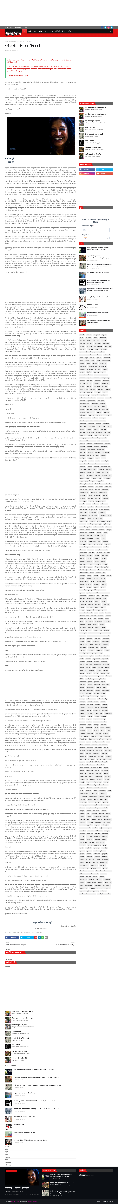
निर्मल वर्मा (97, 561)
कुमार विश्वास (82, 458)
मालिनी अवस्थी (91, 670)
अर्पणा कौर (89, 386)
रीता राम (102, 727)
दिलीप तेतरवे (91, 532)
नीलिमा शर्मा (107, 570)
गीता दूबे (87, 478)
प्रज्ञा (101, 593)
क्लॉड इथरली (101, 469)
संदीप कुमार (82, 816)
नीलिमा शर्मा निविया (84, 573)
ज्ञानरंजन (88, 504)
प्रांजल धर (98, 610)
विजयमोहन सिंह (90, 750)
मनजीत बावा (103, 647)
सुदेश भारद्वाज (82, 845)
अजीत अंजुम (82, 343)
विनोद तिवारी (100, 756)
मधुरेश (97, 647)
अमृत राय (97, 375)
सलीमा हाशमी (105, 833)
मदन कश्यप (105, 644)
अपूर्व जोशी (82, 363)
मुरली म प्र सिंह (83, 681)
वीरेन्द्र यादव (106, 773)
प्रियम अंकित (108, 613)
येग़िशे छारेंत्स (88, 693)
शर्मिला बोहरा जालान (97, 782)
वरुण (108, 742)
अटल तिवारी (89, 343)
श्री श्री (100, 805)
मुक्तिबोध (81, 679)
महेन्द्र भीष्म (82, 664)
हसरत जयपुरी (107, 888)
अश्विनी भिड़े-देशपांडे (91, 398)
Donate (11, 27)
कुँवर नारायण (82, 455)
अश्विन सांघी (82, 398)
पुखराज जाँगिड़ (83, 590)
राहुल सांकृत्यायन (89, 727)
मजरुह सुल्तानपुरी (83, 644)
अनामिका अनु (104, 349)
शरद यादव (89, 782)
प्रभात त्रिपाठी (97, 604)
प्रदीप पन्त (82, 601)
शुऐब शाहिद (101, 796)
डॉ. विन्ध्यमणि (92, 521)
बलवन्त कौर (90, 627)
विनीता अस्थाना (96, 753)
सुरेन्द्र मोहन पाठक (83, 859)
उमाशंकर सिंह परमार (101, 426)
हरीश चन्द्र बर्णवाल (107, 885)
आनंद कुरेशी (102, 403)
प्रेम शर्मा (89, 618)
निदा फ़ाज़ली (103, 558)
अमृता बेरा (89, 378)
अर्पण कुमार (82, 386)
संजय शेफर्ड (104, 810)
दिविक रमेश (99, 532)
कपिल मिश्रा (82, 443)
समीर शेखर (95, 828)
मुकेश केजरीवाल (92, 676)
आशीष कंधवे (87, 418)
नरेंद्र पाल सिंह (99, 552)
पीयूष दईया (103, 587)
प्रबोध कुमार (103, 601)
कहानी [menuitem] (29, 31)
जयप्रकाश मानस (83, 495)
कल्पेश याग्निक (104, 446)
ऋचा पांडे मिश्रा (83, 435)
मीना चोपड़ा (89, 673)
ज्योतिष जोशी (82, 507)
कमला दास (89, 446)
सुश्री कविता (93, 868)
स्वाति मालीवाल (106, 879)
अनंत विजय (89, 346)
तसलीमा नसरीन (98, 524)
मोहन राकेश (82, 687)
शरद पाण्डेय (82, 782)
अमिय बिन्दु (103, 372)
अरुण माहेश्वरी (106, 380)
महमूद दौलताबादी (96, 659)
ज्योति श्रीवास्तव (104, 504)
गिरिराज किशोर (89, 475)
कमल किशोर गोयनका (98, 443)
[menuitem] (24, 31)
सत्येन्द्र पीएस (82, 825)
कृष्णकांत (97, 461)
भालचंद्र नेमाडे (90, 636)
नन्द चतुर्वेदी (104, 550)
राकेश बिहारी (82, 713)
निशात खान (90, 564)
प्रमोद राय (103, 607)
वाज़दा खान (94, 745)
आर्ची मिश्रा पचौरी (90, 412)
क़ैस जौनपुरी (100, 894)
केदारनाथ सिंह (82, 466)
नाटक (6, 1154)
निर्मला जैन (103, 561)
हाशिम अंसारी (82, 891)
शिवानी (109, 790)
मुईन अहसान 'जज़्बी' (105, 673)
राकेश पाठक (104, 710)
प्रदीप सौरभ (97, 601)
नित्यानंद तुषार (96, 558)
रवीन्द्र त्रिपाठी (97, 704)
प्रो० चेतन (82, 621)
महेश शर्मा (82, 667)
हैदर (87, 894)
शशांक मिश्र (106, 782)
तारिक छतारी (82, 527)
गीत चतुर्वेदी (104, 475)
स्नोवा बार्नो (95, 876)
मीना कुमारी (82, 673)
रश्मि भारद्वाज (82, 710)
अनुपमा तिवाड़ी (107, 357)
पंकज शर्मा (109, 575)
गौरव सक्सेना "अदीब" (106, 484)
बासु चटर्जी (97, 627)
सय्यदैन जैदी (108, 828)
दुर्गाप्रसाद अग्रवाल (92, 541)
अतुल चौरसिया (106, 343)
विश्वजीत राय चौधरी (84, 765)
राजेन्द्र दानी (97, 716)
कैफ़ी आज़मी (96, 466)
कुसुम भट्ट (97, 458)
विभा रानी (99, 759)
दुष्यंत (99, 541)
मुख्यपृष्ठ (6, 41)
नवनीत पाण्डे (89, 555)
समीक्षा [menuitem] (40, 31)
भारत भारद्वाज (99, 633)
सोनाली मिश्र (90, 871)
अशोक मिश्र (105, 392)
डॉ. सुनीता (109, 521)
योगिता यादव (96, 693)
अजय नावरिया (96, 340)
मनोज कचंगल (90, 653)
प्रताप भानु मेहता (83, 595)
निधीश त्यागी (89, 561)
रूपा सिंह (89, 730)
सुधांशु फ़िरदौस (88, 848)
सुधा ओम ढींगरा (97, 845)
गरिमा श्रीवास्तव (105, 472)
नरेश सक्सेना (106, 552)
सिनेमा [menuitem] (63, 31)
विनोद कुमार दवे (83, 756)
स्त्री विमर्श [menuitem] (57, 31)
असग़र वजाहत (101, 398)
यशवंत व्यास (82, 690)
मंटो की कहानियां (8, 1165)
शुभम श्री (108, 796)
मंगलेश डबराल (97, 638)
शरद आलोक (99, 779)
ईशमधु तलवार (91, 423)
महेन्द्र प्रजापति (104, 661)
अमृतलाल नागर (104, 375)
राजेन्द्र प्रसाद (103, 716)
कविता (6, 1149)
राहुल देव (81, 727)
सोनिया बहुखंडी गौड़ (107, 871)
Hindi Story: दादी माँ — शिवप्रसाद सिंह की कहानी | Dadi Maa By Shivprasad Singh (34, 1101)
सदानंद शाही (96, 825)
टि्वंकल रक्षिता (90, 507)
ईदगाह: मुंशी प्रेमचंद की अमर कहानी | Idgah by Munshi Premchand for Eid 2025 (34, 1069)
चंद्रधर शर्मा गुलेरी (99, 487)
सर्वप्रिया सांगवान (98, 831)
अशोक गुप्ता (89, 392)
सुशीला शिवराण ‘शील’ (84, 868)
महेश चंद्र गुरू (89, 664)
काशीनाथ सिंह (82, 452)
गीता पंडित (94, 478)
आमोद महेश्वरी (83, 406)
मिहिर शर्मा (105, 670)
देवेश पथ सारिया (90, 547)
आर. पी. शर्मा (97, 406)
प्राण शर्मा (104, 610)
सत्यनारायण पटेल (106, 822)
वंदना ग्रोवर (82, 742)
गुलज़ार (81, 481)
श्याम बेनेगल (105, 802)
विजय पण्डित (89, 747)
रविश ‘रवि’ (103, 702)
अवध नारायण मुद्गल (84, 389)
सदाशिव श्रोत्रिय (105, 825)
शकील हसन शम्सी (98, 776)
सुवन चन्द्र (82, 862)
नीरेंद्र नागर (96, 567)
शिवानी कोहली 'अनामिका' (85, 793)
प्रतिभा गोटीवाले (105, 595)
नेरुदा (104, 573)
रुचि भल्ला (108, 727)
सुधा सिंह (81, 848)
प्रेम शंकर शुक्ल (83, 618)
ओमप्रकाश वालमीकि (84, 441)
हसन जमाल (99, 888)
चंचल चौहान (90, 487)
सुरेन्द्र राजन (91, 859)
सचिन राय (100, 819)
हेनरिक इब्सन (103, 891)
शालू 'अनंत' (82, 788)
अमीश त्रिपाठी (89, 375)
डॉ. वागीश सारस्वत (83, 521)
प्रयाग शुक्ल (82, 610)
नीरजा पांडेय (89, 567)
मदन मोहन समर (83, 647)
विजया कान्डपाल (108, 750)
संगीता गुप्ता (96, 808)
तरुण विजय (90, 524)
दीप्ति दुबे (103, 538)
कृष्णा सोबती (82, 464)
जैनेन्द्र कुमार (91, 501)
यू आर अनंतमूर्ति (105, 690)
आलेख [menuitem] (69, 31)
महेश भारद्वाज (106, 664)
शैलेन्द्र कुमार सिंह (83, 802)
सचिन (88, 819)
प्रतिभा (98, 595)
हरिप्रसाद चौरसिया (88, 885)
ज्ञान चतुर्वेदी (82, 504)
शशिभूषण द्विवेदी (96, 785)
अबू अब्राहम (94, 363)
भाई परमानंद (91, 633)
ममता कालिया (98, 656)
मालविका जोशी (83, 670)
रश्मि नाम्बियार (90, 707)
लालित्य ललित (107, 736)
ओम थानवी (90, 438)
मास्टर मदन (99, 670)
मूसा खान (90, 681)
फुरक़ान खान (82, 624)
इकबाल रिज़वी (89, 421)
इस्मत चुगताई (102, 421)
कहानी (10, 932)
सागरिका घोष (89, 836)
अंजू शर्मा (81, 337)
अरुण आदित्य (89, 380)
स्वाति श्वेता (82, 882)
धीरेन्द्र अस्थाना (90, 550)
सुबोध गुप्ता (82, 853)
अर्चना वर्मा (89, 383)
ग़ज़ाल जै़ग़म (107, 894)
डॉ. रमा (109, 515)
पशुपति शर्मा (88, 584)
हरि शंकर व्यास (108, 882)
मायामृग (94, 667)
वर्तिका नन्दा (87, 745)
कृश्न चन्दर (103, 458)
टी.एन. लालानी (99, 507)
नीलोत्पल (92, 573)
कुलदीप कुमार (90, 458)
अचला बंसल (82, 340)
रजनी (88, 699)
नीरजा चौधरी (82, 567)
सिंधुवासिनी (82, 839)
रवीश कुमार (105, 704)
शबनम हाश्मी (107, 776)
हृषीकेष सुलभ (96, 891)
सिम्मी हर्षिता (97, 839)
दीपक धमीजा (82, 538)
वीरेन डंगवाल (98, 773)
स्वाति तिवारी (98, 879)
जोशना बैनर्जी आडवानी (100, 501)
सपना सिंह (88, 828)
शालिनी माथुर (105, 785)
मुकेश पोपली (100, 676)
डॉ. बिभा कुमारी (103, 515)
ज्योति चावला (95, 504)
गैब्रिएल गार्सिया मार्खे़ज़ (89, 481)
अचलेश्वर (89, 340)
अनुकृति (81, 357)
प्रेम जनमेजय (100, 616)
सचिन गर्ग (94, 819)
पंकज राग (103, 575)
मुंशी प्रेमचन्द (96, 673)
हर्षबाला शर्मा (92, 888)
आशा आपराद (108, 415)
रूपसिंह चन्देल (82, 730)
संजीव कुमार (94, 813)
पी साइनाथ (82, 587)
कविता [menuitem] (35, 31)
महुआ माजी (96, 661)
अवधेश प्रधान (100, 389)
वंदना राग (14, 932)
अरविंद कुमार (96, 378)
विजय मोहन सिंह (98, 747)
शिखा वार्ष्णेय (89, 788)
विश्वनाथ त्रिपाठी (100, 765)
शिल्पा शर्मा (96, 788)
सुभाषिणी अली (97, 853)
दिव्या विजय (89, 535)
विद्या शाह (82, 753)
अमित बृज (105, 369)
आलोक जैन (99, 412)
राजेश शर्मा (96, 722)
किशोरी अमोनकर (105, 452)
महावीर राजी (89, 661)
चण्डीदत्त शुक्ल (108, 487)
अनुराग (92, 360)
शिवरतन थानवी (102, 790)
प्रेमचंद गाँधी (100, 618)
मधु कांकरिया (91, 647)
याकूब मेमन (98, 690)
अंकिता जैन (82, 335)
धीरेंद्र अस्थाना (82, 550)
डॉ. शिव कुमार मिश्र (101, 521)
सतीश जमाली (82, 822)
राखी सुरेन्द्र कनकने (99, 713)
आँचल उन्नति (108, 398)
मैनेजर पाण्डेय (97, 684)
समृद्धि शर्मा (101, 828)
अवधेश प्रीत (107, 389)
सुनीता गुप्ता (82, 851)
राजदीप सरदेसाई (108, 713)
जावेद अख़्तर (105, 498)
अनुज (86, 357)
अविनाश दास (82, 392)
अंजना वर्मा (89, 335)
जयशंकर (90, 495)
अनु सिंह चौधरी (107, 355)
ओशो (98, 441)
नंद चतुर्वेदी (98, 550)
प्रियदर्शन (101, 613)
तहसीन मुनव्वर (107, 524)
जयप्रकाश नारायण (103, 492)
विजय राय (106, 747)
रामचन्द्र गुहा (96, 724)
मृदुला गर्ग (103, 681)
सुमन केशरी (82, 856)
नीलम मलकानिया (104, 567)
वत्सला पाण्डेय (102, 742)
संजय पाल (89, 810)
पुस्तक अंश (7, 1157)
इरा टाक (96, 421)
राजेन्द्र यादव (88, 719)
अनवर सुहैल (90, 349)
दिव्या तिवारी (82, 535)
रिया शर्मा (96, 727)
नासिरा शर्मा (89, 558)
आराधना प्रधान (97, 409)
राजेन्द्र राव (96, 719)
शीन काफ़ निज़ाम (83, 796)
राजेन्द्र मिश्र (82, 719)
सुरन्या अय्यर (97, 856)
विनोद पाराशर (108, 756)
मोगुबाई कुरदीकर (105, 684)
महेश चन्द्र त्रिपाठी (97, 664)
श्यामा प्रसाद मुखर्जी (93, 805)
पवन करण (82, 584)
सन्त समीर (82, 828)
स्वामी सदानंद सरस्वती (91, 882)
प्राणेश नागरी (82, 613)
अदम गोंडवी (82, 346)
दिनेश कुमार (109, 530)
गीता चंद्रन (82, 478)
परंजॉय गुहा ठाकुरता (101, 581)
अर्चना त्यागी (82, 383)
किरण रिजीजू (90, 452)
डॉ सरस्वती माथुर (92, 512)
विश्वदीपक (92, 765)
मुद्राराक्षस (95, 679)
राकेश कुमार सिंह (96, 710)
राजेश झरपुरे (102, 719)
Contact (26, 27)
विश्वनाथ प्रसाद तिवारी (84, 767)
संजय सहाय (82, 813)
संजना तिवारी (104, 808)
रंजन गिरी (103, 693)
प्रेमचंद (95, 618)
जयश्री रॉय (105, 495)
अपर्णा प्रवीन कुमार (106, 360)
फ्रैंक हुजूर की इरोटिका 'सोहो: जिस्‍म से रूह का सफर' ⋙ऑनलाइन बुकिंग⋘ (30, 1140)
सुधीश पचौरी (104, 848)
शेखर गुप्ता (90, 799)
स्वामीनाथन (100, 882)
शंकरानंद (91, 776)
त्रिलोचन (88, 530)
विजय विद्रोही (82, 750)
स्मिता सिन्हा (102, 876)
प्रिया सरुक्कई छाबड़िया (84, 616)
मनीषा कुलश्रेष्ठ (99, 650)
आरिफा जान (82, 412)
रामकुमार (89, 724)
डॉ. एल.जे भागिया (83, 515)
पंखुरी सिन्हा (102, 578)
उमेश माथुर (89, 429)
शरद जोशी (107, 779)
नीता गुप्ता (105, 564)
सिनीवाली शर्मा (89, 839)
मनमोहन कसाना (91, 650)
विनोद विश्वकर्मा (91, 759)
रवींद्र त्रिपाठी (82, 704)
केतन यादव (105, 464)
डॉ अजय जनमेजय (83, 512)
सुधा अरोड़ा (90, 845)
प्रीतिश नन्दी (93, 616)
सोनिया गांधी (98, 871)
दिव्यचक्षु (105, 532)
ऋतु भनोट (90, 435)
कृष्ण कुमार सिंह (83, 461)
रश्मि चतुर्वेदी (82, 707)
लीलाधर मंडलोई (92, 739)
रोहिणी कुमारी (98, 733)
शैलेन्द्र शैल (91, 802)
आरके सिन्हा (82, 409)
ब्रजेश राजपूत (88, 630)
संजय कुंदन (82, 810)
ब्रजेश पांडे (82, 630)
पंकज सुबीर (95, 578)
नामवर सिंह (82, 558)
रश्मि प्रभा (97, 707)
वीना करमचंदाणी (104, 770)
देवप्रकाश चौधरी (91, 544)
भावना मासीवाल (98, 636)
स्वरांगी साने (91, 879)
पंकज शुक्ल (82, 578)
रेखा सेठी (102, 730)
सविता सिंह (82, 836)
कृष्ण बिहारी (90, 461)
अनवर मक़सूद (82, 349)
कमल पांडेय (107, 443)
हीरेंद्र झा (89, 891)
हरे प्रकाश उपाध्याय (83, 888)
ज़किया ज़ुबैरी (90, 498)
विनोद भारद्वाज (83, 759)
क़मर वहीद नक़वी (100, 449)
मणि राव (91, 644)
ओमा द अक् (92, 441)
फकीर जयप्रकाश (89, 621)
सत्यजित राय (90, 822)
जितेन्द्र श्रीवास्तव (83, 501)
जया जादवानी (82, 498)
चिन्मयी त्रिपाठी (105, 489)
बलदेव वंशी (102, 624)
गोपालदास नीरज (99, 481)
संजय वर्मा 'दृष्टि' (96, 810)
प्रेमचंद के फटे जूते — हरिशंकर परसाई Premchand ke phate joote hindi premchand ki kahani (37, 1085)
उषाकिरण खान (99, 432)
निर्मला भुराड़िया (83, 564)
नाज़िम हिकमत (105, 555)
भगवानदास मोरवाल (98, 630)
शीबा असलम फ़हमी (93, 796)
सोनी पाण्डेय (82, 874)
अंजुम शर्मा (104, 335)
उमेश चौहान (82, 429)
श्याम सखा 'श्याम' (83, 805)
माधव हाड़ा (88, 667)
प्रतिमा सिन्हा (98, 598)
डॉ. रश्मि (89, 518)
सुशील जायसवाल (94, 865)
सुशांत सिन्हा (88, 862)
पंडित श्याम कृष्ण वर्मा (84, 581)
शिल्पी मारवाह (103, 788)
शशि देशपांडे (88, 785)
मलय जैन (82, 659)
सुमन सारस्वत (89, 856)
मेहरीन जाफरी (82, 684)
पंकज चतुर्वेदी (82, 575)
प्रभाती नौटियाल (90, 607)
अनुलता (98, 360)
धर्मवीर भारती (98, 547)
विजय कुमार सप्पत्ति (103, 745)
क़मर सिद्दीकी (92, 894)
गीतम (110, 475)
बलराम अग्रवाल (83, 627)
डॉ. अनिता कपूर (101, 512)
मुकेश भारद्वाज (108, 676)
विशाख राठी (104, 762)
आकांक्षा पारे (82, 400)
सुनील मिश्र (95, 851)
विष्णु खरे (106, 767)
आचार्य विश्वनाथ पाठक (84, 403)
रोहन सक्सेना (82, 733)
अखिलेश (95, 337)
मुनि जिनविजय (102, 679)
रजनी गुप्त (93, 699)
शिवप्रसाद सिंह (88, 790)
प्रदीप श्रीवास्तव (89, 601)
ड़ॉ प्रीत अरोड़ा (107, 507)
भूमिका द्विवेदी (89, 638)
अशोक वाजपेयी (95, 395)
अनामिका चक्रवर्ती (83, 352)
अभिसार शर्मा (82, 369)
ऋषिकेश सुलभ (106, 435)
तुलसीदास (96, 527)
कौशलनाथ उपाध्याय (92, 469)
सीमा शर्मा (104, 839)
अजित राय (103, 340)
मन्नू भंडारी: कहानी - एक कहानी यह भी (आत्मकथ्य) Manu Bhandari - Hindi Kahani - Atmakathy (37, 1108)
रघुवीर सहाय (95, 696)
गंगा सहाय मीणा (90, 472)
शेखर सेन (96, 799)
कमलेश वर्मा (96, 446)
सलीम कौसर (97, 833)
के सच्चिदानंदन (98, 464)
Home (6, 27)
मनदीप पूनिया (82, 650)
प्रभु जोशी (97, 607)
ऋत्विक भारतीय (97, 435)
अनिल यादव (91, 355)
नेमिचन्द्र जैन (98, 573)
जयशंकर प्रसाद (97, 495)
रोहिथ (81, 736)
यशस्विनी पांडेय (90, 690)
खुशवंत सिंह (108, 469)
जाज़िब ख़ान (97, 498)
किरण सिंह (97, 452)
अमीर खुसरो (82, 375)
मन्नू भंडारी (91, 656)
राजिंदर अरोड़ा (82, 716)
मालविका (107, 667)
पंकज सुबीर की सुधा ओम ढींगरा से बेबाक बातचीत (24, 1116)
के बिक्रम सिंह (90, 464)
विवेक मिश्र (97, 762)
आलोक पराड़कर (83, 415)
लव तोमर (100, 736)
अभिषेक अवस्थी (83, 366)
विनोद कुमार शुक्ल (92, 756)
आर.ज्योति (104, 406)
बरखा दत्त (95, 624)
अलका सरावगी (97, 386)
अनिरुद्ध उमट (92, 352)
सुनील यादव (102, 851)
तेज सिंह (101, 527)
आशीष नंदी (95, 418)
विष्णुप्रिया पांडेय (89, 770)
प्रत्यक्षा (104, 598)
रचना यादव (82, 699)
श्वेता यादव (82, 808)
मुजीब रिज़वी (88, 679)
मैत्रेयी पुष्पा (90, 684)
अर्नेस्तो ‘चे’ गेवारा (105, 383)
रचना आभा (103, 696)
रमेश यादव (96, 702)
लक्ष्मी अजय (86, 736)
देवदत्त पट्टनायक (83, 544)
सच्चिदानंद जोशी (107, 819)
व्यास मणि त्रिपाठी (83, 776)
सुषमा (99, 868)
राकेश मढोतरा (90, 713)
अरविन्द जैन (82, 380)
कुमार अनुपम (96, 455)
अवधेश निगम (92, 389)
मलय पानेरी (88, 659)
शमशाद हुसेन (92, 779)
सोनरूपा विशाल (83, 871)
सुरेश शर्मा (98, 859)
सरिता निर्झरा (90, 831)
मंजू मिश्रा (88, 641)
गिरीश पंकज (97, 475)
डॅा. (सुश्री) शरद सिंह (93, 509)
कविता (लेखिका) (91, 449)
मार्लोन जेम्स (100, 667)
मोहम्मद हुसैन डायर (90, 687)
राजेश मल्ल (82, 722)
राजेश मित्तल (88, 722)
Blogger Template (15, 1201)
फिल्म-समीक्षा (8, 1162)
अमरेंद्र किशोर (90, 369)
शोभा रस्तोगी (97, 802)
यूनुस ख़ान (82, 693)
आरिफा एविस (105, 409)
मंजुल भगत (82, 641)
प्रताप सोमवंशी (91, 595)
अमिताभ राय (96, 372)
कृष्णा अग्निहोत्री (105, 461)
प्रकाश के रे (95, 593)
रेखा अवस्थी (96, 730)
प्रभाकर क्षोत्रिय (83, 604)
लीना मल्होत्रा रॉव (83, 739)
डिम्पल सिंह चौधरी (83, 509)
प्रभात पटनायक (106, 604)
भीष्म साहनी (106, 636)
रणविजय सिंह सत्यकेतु (102, 699)
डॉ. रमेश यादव (82, 518)
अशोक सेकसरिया (103, 395)
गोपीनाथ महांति (83, 484)
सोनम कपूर (105, 868)
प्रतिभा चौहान (82, 598)
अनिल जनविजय (100, 352)
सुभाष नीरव (89, 853)
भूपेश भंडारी (82, 638)
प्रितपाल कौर (89, 613)
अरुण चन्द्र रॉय (98, 380)
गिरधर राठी (82, 475)
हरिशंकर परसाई (98, 885)
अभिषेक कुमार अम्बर (93, 366)
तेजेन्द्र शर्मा (82, 530)
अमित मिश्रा (88, 372)
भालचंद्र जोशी (82, 636)
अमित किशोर (97, 369)
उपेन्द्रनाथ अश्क (83, 426)
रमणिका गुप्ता (82, 702)
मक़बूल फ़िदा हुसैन (105, 641)
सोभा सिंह (96, 874)
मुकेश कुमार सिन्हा (83, 676)
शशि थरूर (82, 785)
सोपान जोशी (89, 874)
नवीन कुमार (97, 555)
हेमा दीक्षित (82, 894)
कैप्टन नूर (89, 466)
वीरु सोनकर (91, 773)
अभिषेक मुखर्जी (102, 366)
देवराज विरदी (99, 544)
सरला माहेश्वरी (83, 831)
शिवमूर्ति (95, 790)
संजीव (88, 813)
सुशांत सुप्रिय (95, 862)
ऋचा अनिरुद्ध (107, 432)
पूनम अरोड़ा (82, 593)
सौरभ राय (82, 876)
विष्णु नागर (82, 770)
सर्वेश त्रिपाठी (82, 833)
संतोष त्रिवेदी (101, 813)
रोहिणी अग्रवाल (90, 733)
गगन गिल (98, 472)
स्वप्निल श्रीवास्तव (83, 879)
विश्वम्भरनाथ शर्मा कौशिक (96, 767)
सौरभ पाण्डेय (103, 874)
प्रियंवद (96, 613)
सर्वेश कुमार (106, 831)
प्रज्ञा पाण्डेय (106, 593)
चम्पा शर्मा (91, 489)
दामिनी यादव (101, 530)
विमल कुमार (82, 762)
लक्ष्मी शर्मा (93, 736)
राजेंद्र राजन (90, 716)
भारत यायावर (107, 633)
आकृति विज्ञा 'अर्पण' (91, 400)
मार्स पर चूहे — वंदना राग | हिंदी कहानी (17, 1188)
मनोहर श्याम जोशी (83, 656)
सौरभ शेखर (88, 876)
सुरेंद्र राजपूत (104, 856)
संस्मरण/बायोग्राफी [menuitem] (49, 31)
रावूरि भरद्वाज (103, 724)
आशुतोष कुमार (102, 418)
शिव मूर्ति (81, 790)
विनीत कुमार (88, 753)
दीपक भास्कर (90, 538)
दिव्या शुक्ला (96, 535)
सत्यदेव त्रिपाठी (98, 822)
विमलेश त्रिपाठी (90, 762)
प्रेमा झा (106, 618)
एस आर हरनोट (83, 438)
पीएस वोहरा (96, 587)
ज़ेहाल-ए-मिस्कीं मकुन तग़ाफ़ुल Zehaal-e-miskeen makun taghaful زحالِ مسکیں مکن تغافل (36, 1077)
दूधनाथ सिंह (105, 541)
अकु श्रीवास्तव (88, 337)
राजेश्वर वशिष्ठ (103, 722)
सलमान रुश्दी (89, 833)
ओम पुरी (104, 438)
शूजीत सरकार (82, 799)
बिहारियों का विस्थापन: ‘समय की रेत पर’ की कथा (24, 1132)
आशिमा (81, 418)
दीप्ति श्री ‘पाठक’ (83, 541)
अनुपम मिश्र (98, 357)
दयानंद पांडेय (94, 530)
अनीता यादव (98, 355)
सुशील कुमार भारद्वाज (84, 865)
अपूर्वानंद (88, 363)
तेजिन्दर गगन (108, 527)
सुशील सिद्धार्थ (103, 865)
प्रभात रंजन (82, 607)
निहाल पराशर (98, 564)
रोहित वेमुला (105, 733)
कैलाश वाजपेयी (83, 469)
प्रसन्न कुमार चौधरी (90, 610)
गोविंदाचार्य (90, 484)
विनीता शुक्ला (104, 753)
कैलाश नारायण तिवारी (105, 466)
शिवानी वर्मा (94, 793)
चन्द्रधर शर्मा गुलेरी (83, 489)
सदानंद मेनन (89, 825)
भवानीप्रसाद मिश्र (83, 633)
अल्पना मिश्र (104, 386)
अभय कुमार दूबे (103, 363)
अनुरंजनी (87, 360)
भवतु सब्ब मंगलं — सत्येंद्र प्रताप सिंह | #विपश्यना (24, 1093)
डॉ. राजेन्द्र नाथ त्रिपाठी (97, 518)
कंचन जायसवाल (105, 441)
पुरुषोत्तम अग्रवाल (101, 590)
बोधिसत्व (104, 627)
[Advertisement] (59, 13)
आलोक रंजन (91, 415)
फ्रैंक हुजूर (89, 624)
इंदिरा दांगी (82, 421)
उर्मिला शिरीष (103, 429)
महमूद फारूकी (105, 659)
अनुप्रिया (81, 360)
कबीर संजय (89, 443)
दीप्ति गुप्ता (97, 538)
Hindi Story (27, 932)
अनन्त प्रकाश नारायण (98, 346)
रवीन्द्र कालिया (90, 704)
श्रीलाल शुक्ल (106, 805)
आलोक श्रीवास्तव (99, 415)
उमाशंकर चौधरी (91, 426)
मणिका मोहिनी (98, 644)
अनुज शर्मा (92, 357)
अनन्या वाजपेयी (108, 346)
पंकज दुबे (89, 575)
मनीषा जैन (107, 650)
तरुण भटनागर (82, 524)
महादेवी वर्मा (82, 661)
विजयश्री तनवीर (99, 750)
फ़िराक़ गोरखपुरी (107, 621)
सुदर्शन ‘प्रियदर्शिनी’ (100, 842)
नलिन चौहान (82, 555)
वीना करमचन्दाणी (83, 773)
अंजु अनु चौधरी (96, 335)
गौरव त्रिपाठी (97, 484)
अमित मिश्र (82, 372)
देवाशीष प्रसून (107, 544)
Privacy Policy (18, 27)
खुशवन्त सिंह (82, 472)
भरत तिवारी (106, 630)
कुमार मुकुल (103, 455)
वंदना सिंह (95, 742)
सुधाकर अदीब (96, 848)
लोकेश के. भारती (100, 739)
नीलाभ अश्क (92, 570)
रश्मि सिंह (89, 710)
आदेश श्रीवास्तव (95, 403)
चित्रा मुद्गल (97, 489)
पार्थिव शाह (104, 584)
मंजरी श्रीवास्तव (106, 638)
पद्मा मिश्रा (93, 581)
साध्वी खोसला (97, 836)
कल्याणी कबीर (83, 449)
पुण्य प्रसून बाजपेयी (92, 590)
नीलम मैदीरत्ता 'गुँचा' (84, 570)
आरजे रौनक (89, 409)
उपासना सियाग (106, 423)
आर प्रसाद (90, 406)
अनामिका (97, 349)
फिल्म (6, 1160)
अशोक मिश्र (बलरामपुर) (84, 395)
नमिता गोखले (91, 552)
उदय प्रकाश (98, 423)
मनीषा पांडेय (82, 653)
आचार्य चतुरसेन (101, 400)
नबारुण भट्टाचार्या (83, 552)
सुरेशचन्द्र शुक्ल (105, 859)
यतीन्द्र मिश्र (99, 687)
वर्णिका (81, 745)
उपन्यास (7, 1146)
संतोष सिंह (108, 813)
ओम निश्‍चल (97, 438)
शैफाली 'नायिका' (103, 799)
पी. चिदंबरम (88, 587)
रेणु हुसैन (108, 730)
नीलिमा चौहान (100, 570)
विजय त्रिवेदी (82, 747)
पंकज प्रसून (96, 575)
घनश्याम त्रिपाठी (83, 487)
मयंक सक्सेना (106, 656)
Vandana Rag (12, 41)
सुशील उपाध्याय (103, 862)
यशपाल (104, 687)
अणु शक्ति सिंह (98, 343)
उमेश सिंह (109, 426)
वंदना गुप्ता (108, 739)
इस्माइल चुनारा (83, 423)
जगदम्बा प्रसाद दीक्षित (84, 492)
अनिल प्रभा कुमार (83, 355)
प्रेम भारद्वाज (108, 616)
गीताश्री (99, 478)
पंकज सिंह (89, 578)
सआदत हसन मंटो (97, 816)
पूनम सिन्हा (89, 593)
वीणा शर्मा (97, 770)
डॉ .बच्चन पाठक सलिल (104, 509)
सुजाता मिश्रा (91, 842)
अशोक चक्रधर (97, 392)
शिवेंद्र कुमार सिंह (102, 793)
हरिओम (81, 885)
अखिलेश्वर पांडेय (103, 337)
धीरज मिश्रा (106, 547)
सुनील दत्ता (89, 851)
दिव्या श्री (103, 535)
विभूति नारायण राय (107, 759)
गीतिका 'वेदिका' (107, 478)
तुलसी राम (89, 527)
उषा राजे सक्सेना (90, 432)
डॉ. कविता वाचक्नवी (93, 515)
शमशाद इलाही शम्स (84, 779)
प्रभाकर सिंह (90, 604)
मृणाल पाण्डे (96, 681)
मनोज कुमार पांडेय (98, 653)
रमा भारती (90, 702)
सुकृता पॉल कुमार (83, 842)
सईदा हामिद (105, 816)
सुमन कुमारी (104, 853)
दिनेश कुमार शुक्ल (83, 532)
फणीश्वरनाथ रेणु (98, 621)
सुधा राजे (104, 845)
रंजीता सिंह (82, 696)
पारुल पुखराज (96, 584)
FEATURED (20, 932)
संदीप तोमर (89, 816)
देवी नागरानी (82, 547)
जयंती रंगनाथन (94, 492)
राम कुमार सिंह (83, 724)
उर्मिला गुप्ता (96, 429)
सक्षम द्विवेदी (82, 819)
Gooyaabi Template (32, 1201)
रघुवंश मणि (88, 696)
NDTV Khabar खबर (19, 1124)
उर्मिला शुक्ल (82, 432)
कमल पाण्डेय (82, 446)
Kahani (32, 932)
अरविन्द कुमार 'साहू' (105, 378)
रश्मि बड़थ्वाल (104, 707)
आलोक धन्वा (106, 412)
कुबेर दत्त (89, 455)
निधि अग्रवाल (82, 561)
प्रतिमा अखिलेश (90, 598)
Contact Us (110, 1201)
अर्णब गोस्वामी (96, 383)
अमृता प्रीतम (82, 378)
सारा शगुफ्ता (104, 836)
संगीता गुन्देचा (89, 808)
